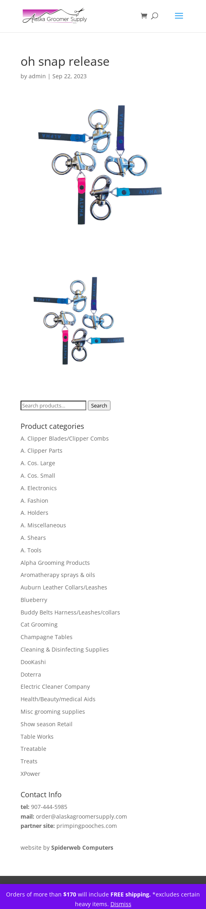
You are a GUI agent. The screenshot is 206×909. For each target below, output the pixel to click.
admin (37, 76)
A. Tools (31, 550)
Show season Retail (47, 724)
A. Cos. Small (38, 475)
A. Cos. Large (38, 463)
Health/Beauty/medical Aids (58, 699)
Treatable (33, 748)
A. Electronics (39, 488)
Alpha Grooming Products (55, 562)
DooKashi (33, 662)
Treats (29, 761)
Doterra (31, 674)
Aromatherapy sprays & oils (58, 575)
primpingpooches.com (86, 826)
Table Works (37, 736)
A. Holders (34, 512)
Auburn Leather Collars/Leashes (64, 587)
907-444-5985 (49, 807)
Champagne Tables (47, 637)
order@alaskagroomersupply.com (81, 816)
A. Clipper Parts (41, 450)
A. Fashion (34, 500)
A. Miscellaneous (43, 525)
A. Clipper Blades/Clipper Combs (65, 438)
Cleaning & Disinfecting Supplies (65, 649)
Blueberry (34, 600)
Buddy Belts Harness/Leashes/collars (70, 612)
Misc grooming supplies (53, 711)
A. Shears (33, 537)
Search (99, 405)
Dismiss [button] (120, 904)
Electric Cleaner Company (55, 686)
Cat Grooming (39, 624)
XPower (30, 773)
